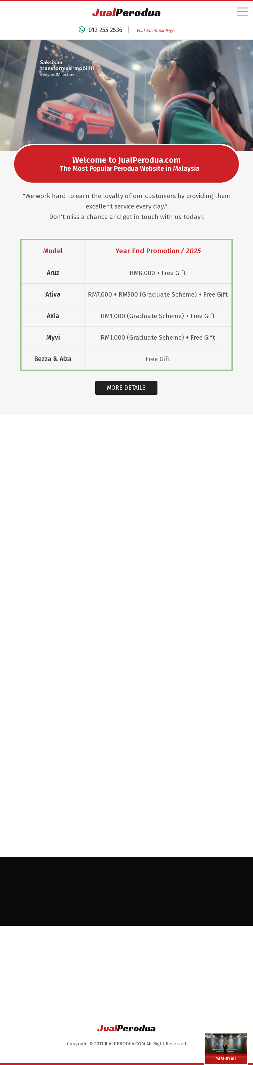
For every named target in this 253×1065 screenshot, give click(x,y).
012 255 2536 (100, 29)
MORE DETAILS (126, 399)
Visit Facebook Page (155, 30)
